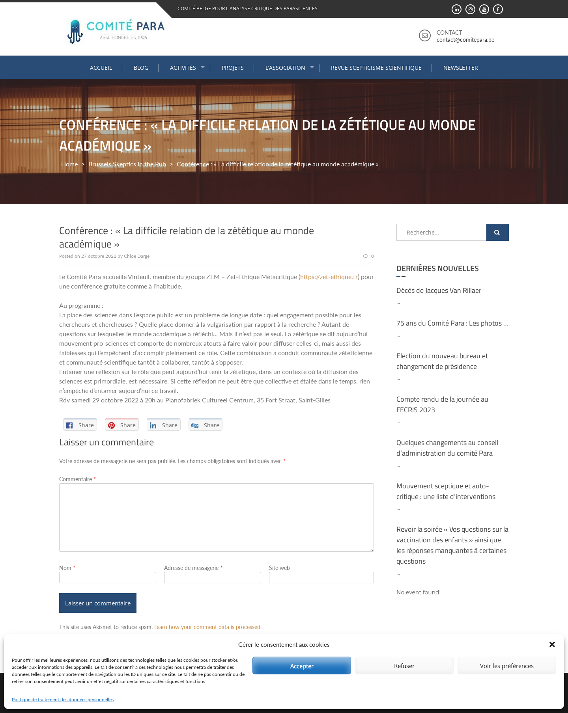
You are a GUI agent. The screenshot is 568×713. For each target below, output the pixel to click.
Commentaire (77, 479)
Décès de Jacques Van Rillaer (438, 290)
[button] (552, 644)
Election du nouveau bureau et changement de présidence (442, 361)
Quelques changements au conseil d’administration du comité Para (447, 447)
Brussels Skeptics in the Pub (127, 164)
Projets (233, 67)
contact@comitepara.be (465, 39)
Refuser (404, 666)
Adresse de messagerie (193, 567)
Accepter (302, 666)
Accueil (101, 67)
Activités (183, 67)
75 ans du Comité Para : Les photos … (452, 323)
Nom (67, 567)
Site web (279, 567)
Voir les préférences (507, 666)
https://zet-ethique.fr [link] (329, 276)
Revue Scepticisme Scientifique (376, 67)
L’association (285, 67)
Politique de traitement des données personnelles (63, 699)
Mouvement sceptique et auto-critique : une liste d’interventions (445, 491)
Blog (141, 67)
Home (69, 164)
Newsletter (460, 67)
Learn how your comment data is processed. (208, 627)
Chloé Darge (136, 256)
